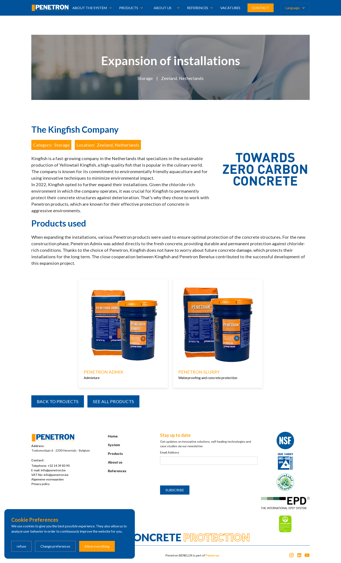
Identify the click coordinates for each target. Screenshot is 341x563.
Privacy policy (40, 484)
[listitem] (123, 334)
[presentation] (193, 475)
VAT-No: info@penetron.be (50, 475)
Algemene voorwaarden (47, 479)
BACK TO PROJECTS (58, 401)
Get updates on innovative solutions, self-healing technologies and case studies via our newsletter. (205, 444)
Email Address (169, 452)
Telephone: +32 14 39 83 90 (50, 465)
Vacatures (230, 8)
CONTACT (260, 8)
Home (113, 436)
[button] (92, 7)
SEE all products (113, 401)
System (114, 445)
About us (162, 8)
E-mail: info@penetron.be (48, 470)
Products (115, 453)
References (117, 471)
